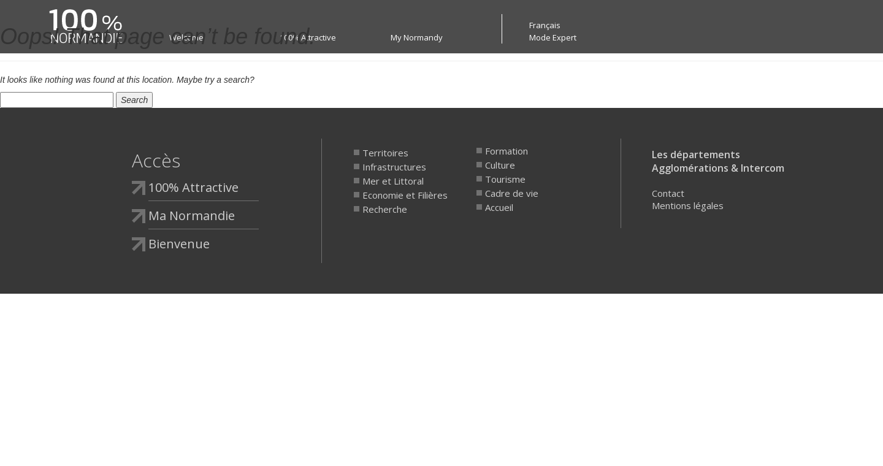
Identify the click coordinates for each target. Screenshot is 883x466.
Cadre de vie (511, 193)
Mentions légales (688, 205)
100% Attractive (193, 187)
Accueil (499, 207)
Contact (668, 193)
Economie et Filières (405, 195)
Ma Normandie (191, 215)
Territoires (385, 153)
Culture (500, 165)
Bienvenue (179, 243)
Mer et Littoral (393, 181)
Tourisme (505, 179)
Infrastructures (394, 167)
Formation (506, 151)
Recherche (384, 209)
